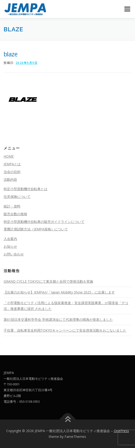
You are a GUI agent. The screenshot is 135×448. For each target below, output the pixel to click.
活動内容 (10, 179)
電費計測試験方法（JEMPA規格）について (36, 229)
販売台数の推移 (15, 214)
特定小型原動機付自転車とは (25, 189)
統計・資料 (12, 206)
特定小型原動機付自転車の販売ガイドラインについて (44, 221)
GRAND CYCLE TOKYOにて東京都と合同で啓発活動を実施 (48, 281)
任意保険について (17, 196)
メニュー (127, 9)
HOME (9, 156)
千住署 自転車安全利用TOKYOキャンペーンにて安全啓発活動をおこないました (65, 330)
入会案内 (10, 238)
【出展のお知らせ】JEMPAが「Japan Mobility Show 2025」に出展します (59, 292)
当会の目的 (12, 171)
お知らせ (10, 246)
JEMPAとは (12, 164)
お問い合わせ (14, 254)
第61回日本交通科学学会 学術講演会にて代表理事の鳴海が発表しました (58, 319)
